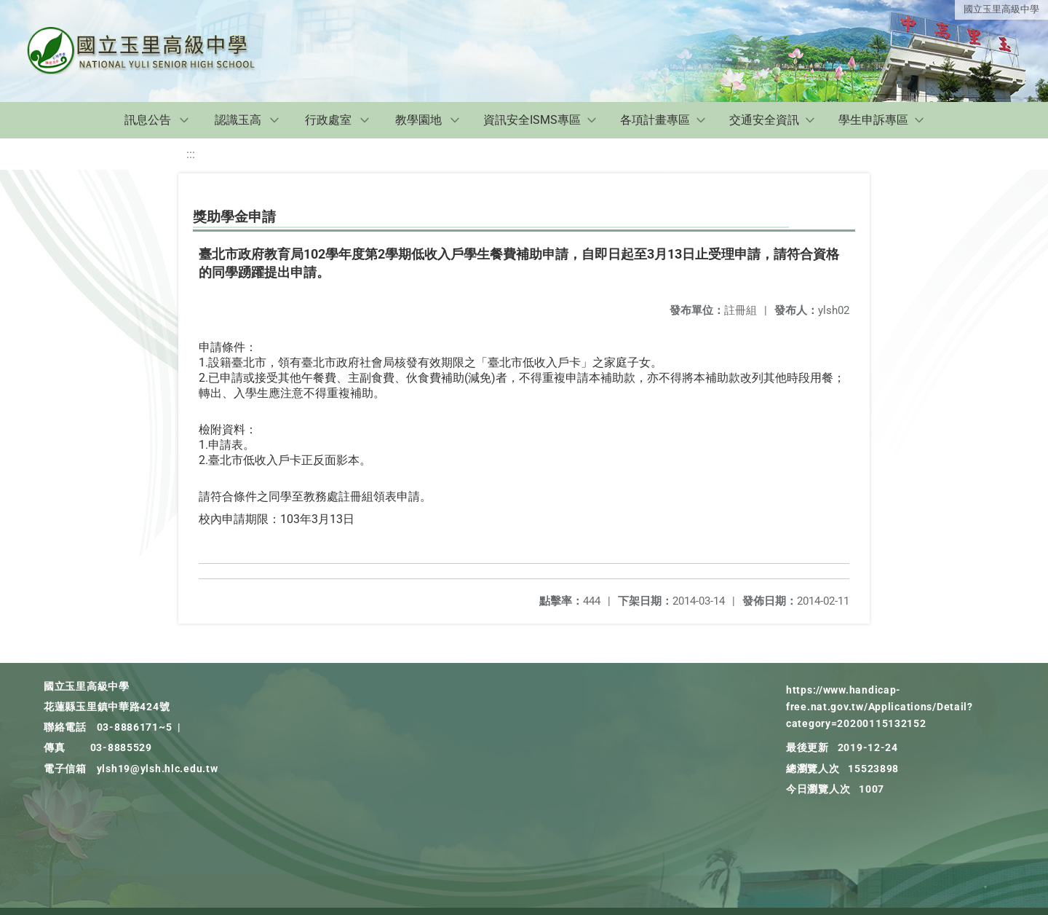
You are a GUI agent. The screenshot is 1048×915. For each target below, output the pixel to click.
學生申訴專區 (873, 120)
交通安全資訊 (764, 120)
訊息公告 (147, 120)
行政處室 (328, 120)
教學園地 (418, 120)
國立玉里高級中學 (1001, 9)
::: (190, 154)
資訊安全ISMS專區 (532, 120)
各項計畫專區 (655, 120)
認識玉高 (238, 120)
